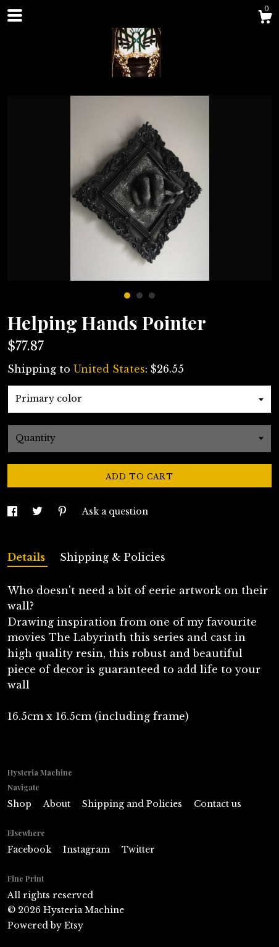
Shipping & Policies (112, 557)
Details (27, 557)
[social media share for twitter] (38, 511)
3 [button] (152, 295)
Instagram (87, 849)
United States (109, 369)
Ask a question (115, 511)
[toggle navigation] (14, 15)
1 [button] (127, 295)
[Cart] (265, 18)
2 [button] (139, 295)
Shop (20, 803)
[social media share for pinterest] (63, 511)
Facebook (30, 849)
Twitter (138, 849)
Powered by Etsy (45, 925)
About (58, 803)
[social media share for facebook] (13, 511)
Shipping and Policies (133, 803)
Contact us (217, 803)
